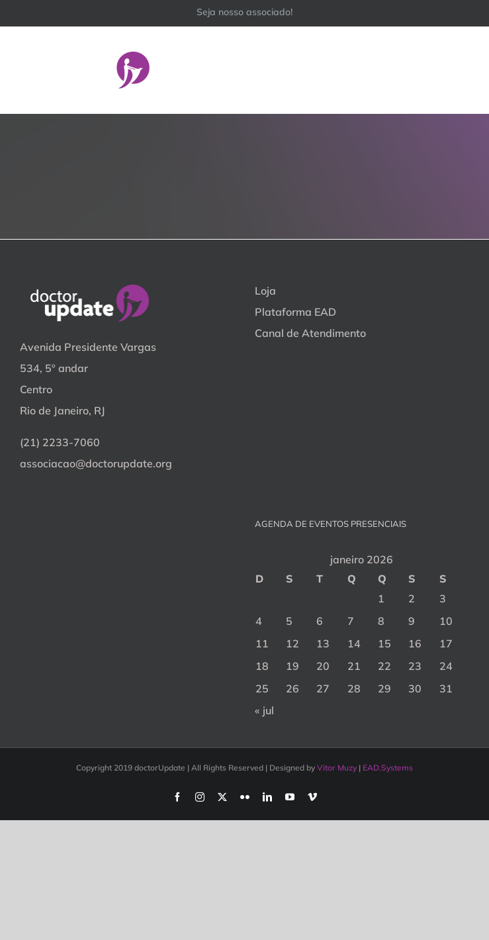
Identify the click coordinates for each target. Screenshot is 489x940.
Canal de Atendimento (310, 333)
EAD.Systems (388, 768)
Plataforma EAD (295, 311)
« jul (264, 710)
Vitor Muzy (337, 768)
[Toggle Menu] (460, 69)
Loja (265, 290)
